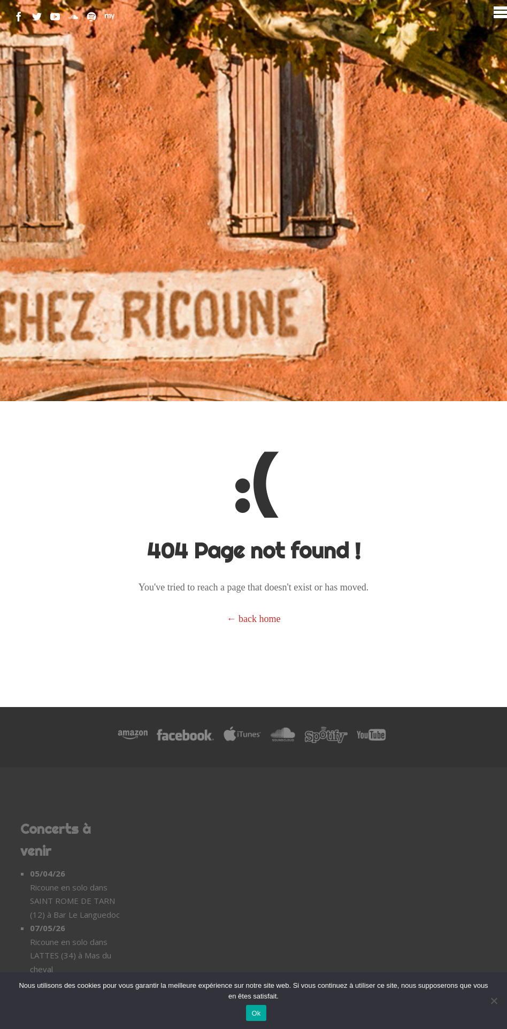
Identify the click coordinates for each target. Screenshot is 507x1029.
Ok (255, 1013)
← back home (254, 618)
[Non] (493, 1000)
